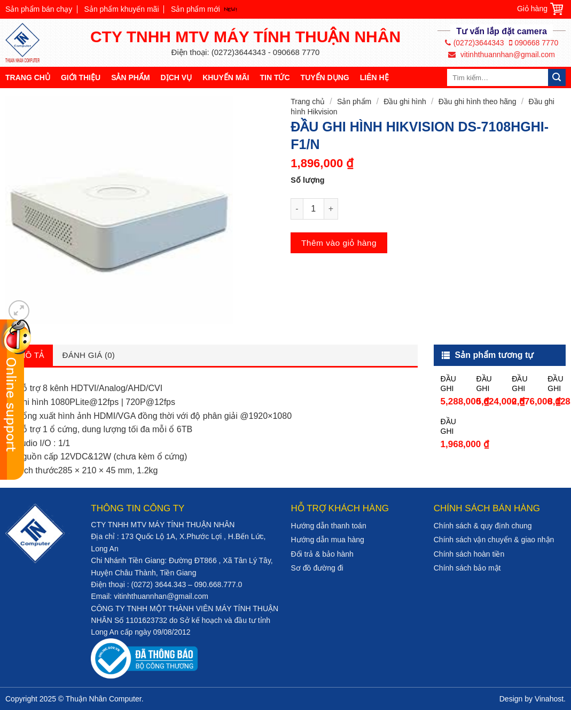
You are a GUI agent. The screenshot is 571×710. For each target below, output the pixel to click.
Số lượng (307, 180)
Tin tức (275, 77)
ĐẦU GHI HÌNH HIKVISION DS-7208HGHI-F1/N (452, 426)
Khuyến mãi (225, 77)
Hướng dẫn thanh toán (328, 525)
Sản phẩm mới (195, 9)
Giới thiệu (80, 77)
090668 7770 (534, 42)
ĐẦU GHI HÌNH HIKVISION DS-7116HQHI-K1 (487, 383)
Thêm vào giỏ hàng (339, 242)
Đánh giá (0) (88, 355)
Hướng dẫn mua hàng (327, 539)
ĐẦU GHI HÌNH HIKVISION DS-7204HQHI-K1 (523, 383)
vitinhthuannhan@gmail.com (501, 54)
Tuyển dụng (325, 77)
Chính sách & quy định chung (483, 525)
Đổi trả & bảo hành (322, 554)
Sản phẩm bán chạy (38, 9)
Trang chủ (27, 77)
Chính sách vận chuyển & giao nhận (494, 539)
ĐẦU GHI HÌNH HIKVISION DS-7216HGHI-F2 (452, 383)
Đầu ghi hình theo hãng (478, 101)
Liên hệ (374, 77)
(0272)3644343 (474, 42)
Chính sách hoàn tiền (469, 554)
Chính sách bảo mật (467, 568)
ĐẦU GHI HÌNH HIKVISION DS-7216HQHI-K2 (558, 383)
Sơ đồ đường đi (317, 568)
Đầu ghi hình (405, 101)
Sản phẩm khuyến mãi (121, 9)
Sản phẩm (130, 77)
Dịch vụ (176, 77)
